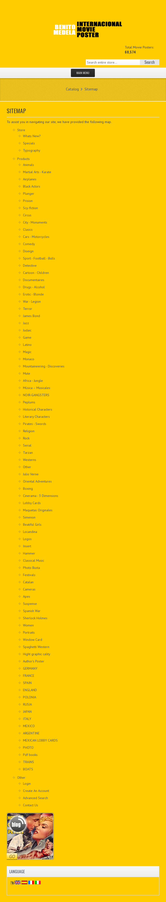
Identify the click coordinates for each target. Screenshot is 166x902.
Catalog (72, 89)
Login (27, 783)
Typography (31, 150)
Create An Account (36, 791)
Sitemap (91, 89)
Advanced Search (35, 798)
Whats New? (32, 136)
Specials (29, 143)
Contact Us (30, 805)
